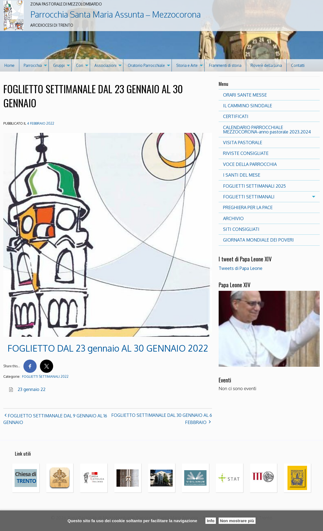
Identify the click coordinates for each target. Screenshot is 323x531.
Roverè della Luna (266, 65)
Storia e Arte (187, 65)
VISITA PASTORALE (242, 142)
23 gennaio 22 (31, 389)
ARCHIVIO (233, 218)
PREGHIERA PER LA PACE (248, 207)
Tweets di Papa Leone (240, 268)
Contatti (298, 65)
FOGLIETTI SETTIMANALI (249, 196)
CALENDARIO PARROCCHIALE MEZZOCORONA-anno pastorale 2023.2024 (267, 130)
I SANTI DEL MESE (241, 175)
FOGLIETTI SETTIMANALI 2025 (254, 186)
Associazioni (105, 65)
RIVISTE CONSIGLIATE (245, 153)
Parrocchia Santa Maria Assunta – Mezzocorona (115, 14)
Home (9, 65)
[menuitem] (9, 65)
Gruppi (59, 65)
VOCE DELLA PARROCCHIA (250, 164)
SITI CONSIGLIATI (241, 229)
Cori (79, 65)
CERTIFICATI (235, 116)
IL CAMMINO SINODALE (247, 105)
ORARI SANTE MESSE (245, 95)
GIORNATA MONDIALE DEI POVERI (258, 240)
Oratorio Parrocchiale (146, 65)
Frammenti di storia (225, 65)
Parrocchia (33, 65)
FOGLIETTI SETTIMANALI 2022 (45, 376)
